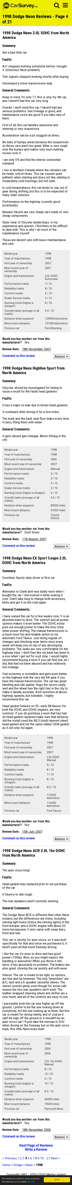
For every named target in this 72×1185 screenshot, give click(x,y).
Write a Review (36, 1149)
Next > (55, 1158)
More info (31, 1181)
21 (48, 1158)
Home (6, 1165)
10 (42, 1158)
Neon (29, 1165)
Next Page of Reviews (36, 1145)
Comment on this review (18, 356)
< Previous (9, 1158)
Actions (62, 356)
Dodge (17, 1165)
